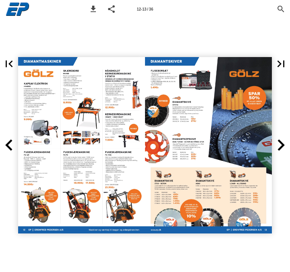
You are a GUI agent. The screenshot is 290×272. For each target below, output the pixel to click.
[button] (93, 9)
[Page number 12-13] (145, 9)
